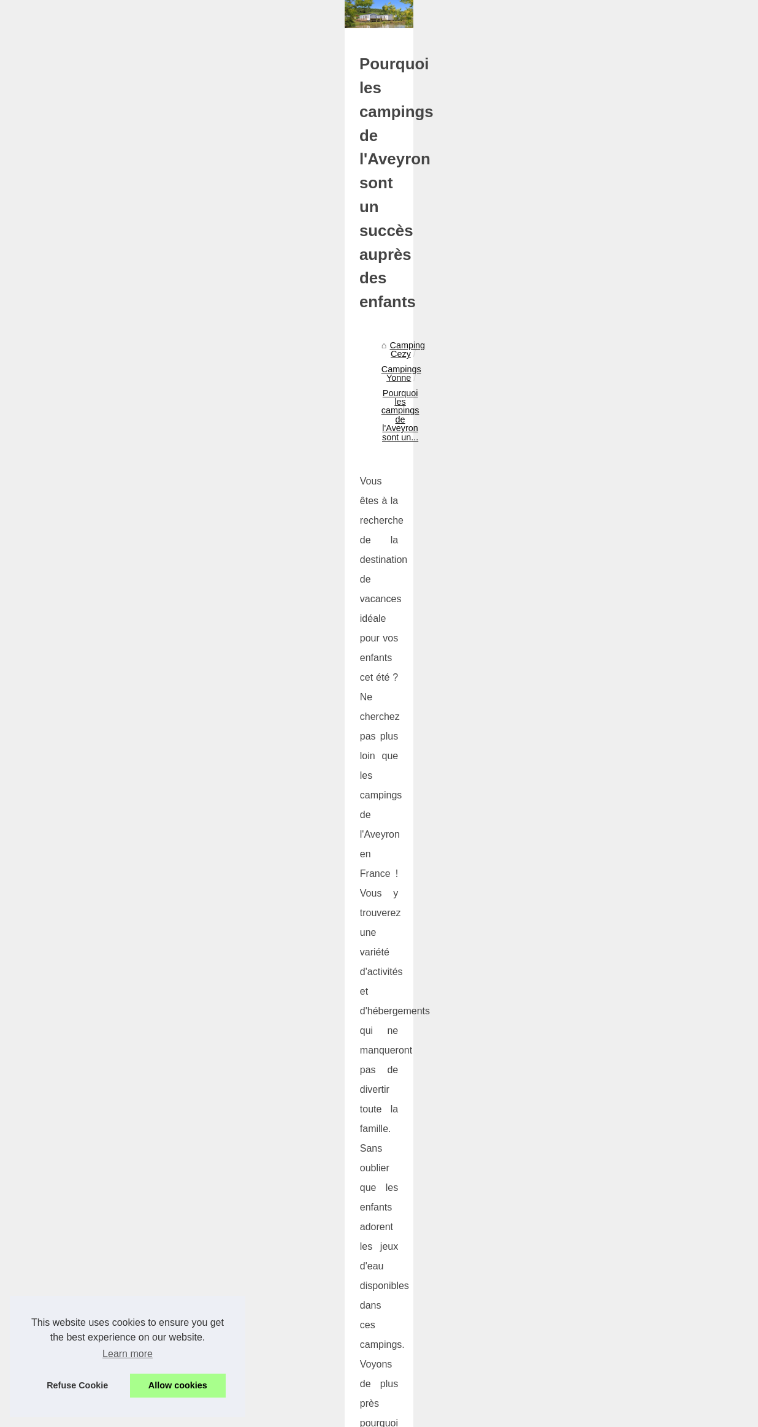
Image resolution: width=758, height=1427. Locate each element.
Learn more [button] (127, 1354)
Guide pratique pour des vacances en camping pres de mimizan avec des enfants (272, 1341)
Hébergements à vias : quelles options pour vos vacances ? (229, 1362)
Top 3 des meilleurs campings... (640, 435)
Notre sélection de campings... (637, 517)
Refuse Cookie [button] (77, 1385)
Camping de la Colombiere (630, 544)
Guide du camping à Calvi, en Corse (116, 1095)
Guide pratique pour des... (629, 855)
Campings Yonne (149, 427)
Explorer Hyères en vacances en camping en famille (477, 1101)
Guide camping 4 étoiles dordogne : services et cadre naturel (232, 1278)
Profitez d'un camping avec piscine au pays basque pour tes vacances (250, 1299)
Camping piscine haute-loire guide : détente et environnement (233, 1235)
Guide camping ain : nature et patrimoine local (203, 1319)
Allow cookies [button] (177, 1385)
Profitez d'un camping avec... (634, 801)
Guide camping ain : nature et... (640, 828)
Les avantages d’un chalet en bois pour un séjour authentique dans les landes (265, 1214)
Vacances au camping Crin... (634, 463)
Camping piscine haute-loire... (636, 719)
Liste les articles (609, 353)
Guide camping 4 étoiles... (629, 774)
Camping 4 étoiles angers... (632, 665)
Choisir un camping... (619, 638)
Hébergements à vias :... (626, 883)
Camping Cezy (76, 427)
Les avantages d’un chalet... (633, 692)
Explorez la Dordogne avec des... (643, 408)
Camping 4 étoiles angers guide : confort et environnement (227, 1193)
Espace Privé (369, 1401)
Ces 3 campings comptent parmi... (645, 490)
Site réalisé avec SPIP (301, 1401)
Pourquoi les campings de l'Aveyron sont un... (283, 427)
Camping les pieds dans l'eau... (639, 747)
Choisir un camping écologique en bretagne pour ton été (222, 1172)
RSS (248, 1401)
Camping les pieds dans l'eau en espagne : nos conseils (222, 1256)
